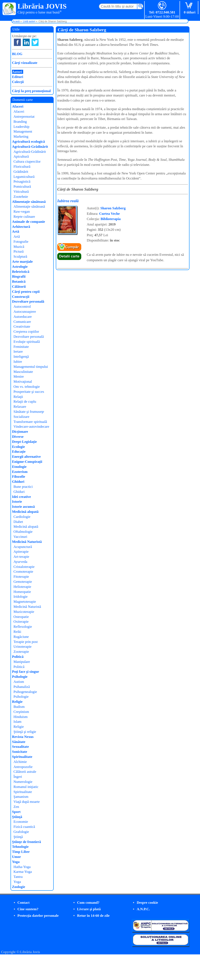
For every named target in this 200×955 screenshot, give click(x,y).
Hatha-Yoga (22, 867)
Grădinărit (20, 172)
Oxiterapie (21, 622)
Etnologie (19, 467)
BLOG (17, 54)
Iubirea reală (68, 201)
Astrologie (20, 267)
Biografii (18, 276)
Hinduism (20, 717)
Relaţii (18, 397)
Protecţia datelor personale (38, 916)
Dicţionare (20, 432)
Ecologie (18, 447)
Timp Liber (21, 852)
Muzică (18, 247)
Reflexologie (22, 627)
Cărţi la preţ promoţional (31, 91)
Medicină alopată (25, 512)
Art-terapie (21, 557)
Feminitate (21, 347)
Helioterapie (22, 587)
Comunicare (22, 322)
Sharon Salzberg (113, 208)
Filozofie (18, 477)
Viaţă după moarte (26, 802)
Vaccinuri (20, 537)
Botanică (18, 282)
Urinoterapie (22, 647)
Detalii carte (69, 256)
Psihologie (20, 677)
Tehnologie (20, 847)
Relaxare (19, 407)
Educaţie (18, 452)
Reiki (17, 632)
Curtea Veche (109, 214)
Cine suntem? (28, 909)
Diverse (18, 437)
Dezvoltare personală (28, 301)
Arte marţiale (22, 262)
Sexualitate (20, 747)
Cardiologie (21, 517)
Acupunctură (22, 547)
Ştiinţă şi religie (24, 732)
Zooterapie (21, 652)
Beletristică (20, 272)
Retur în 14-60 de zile (93, 916)
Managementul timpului (30, 367)
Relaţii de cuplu (24, 402)
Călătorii (19, 287)
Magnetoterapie (24, 602)
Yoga (16, 862)
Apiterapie (21, 552)
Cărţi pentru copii (26, 292)
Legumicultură (24, 177)
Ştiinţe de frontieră (26, 842)
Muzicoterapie (23, 612)
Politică (18, 657)
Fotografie (20, 242)
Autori (17, 72)
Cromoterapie (23, 572)
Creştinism (21, 712)
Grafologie (21, 832)
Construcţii (20, 297)
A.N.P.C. (143, 909)
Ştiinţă (17, 817)
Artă (15, 231)
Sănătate (18, 742)
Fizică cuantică (24, 827)
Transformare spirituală (30, 422)
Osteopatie (21, 617)
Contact (23, 903)
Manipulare (21, 662)
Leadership (21, 127)
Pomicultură (22, 187)
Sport (16, 812)
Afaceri (17, 106)
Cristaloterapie (24, 567)
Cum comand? (88, 903)
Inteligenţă (21, 357)
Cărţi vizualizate (24, 63)
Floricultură (21, 167)
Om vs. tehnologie (26, 387)
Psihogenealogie (25, 692)
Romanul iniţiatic (26, 787)
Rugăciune (21, 637)
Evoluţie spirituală (26, 342)
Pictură (18, 251)
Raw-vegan (21, 212)
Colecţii (18, 82)
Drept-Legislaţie (24, 442)
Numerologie (22, 782)
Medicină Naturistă (27, 542)
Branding (20, 122)
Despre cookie (147, 903)
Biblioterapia (111, 219)
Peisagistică (21, 181)
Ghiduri (18, 482)
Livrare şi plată (89, 909)
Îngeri (17, 777)
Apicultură (21, 156)
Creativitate (21, 326)
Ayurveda (20, 562)
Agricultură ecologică (28, 142)
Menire (18, 377)
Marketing (20, 137)
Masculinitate (23, 372)
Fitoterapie (21, 577)
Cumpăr (72, 247)
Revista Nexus (22, 737)
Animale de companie (28, 222)
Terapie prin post (25, 642)
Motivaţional (22, 382)
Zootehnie (20, 197)
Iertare (18, 352)
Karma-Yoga (22, 872)
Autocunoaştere (24, 312)
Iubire (17, 362)
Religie (17, 702)
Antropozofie (23, 767)
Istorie (17, 502)
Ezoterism (20, 472)
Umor (16, 857)
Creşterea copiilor (26, 332)
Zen (16, 807)
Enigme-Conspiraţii (27, 462)
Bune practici (23, 487)
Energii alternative (26, 457)
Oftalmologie (23, 532)
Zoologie (18, 887)
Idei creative (21, 497)
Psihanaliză (21, 687)
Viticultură (21, 192)
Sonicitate (19, 752)
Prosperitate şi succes (28, 392)
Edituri (17, 77)
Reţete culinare (24, 217)
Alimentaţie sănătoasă (29, 202)
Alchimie (20, 762)
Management (22, 131)
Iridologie (20, 597)
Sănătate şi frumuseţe (28, 412)
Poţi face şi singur (25, 672)
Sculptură (20, 257)
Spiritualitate (22, 757)
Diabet (18, 522)
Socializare (21, 417)
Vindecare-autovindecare (31, 427)
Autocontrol (22, 307)
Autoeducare (22, 317)
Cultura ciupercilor (27, 162)
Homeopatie (22, 592)
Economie (20, 822)
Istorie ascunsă (23, 507)
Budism (19, 707)
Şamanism (20, 797)
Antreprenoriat (24, 117)
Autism (18, 682)
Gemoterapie (22, 582)
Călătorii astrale (24, 772)
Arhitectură (21, 227)
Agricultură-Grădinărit (30, 147)
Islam (17, 722)
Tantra (18, 877)
